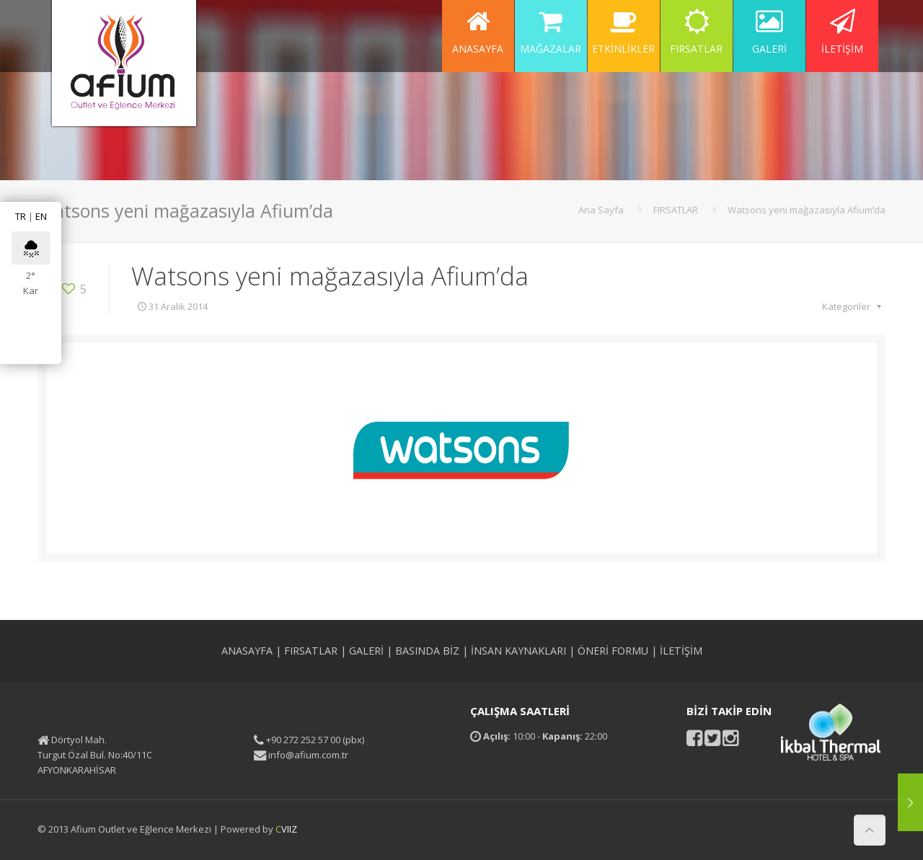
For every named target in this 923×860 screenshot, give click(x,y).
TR (20, 216)
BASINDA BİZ (427, 650)
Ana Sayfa (601, 209)
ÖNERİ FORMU (613, 650)
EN (41, 216)
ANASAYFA (247, 650)
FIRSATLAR (675, 209)
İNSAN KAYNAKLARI (518, 650)
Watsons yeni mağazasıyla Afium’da (807, 209)
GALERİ (366, 650)
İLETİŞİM (681, 650)
